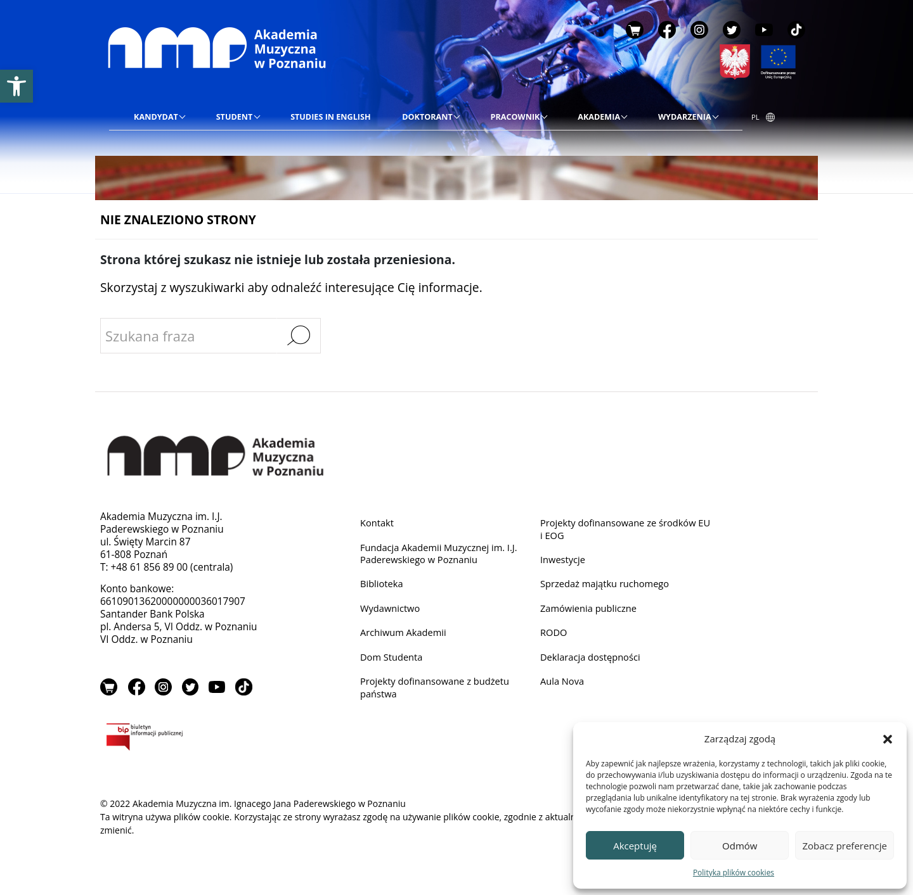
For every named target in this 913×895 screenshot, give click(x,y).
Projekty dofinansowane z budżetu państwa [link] (438, 692)
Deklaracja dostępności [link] (592, 661)
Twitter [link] (732, 30)
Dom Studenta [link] (393, 661)
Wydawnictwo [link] (391, 611)
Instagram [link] (699, 30)
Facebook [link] (667, 30)
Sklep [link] (635, 30)
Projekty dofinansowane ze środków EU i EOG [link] (622, 529)
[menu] (425, 117)
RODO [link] (554, 635)
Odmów (739, 845)
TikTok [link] (796, 30)
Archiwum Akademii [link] (405, 635)
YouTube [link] (764, 30)
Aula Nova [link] (563, 685)
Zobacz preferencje (844, 845)
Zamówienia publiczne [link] (591, 611)
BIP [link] (185, 740)
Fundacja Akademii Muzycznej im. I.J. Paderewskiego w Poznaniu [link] (443, 555)
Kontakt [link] (378, 523)
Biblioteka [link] (382, 586)
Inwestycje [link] (564, 561)
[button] (887, 738)
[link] (16, 86)
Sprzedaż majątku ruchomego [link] (608, 586)
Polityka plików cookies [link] (733, 872)
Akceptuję (635, 845)
